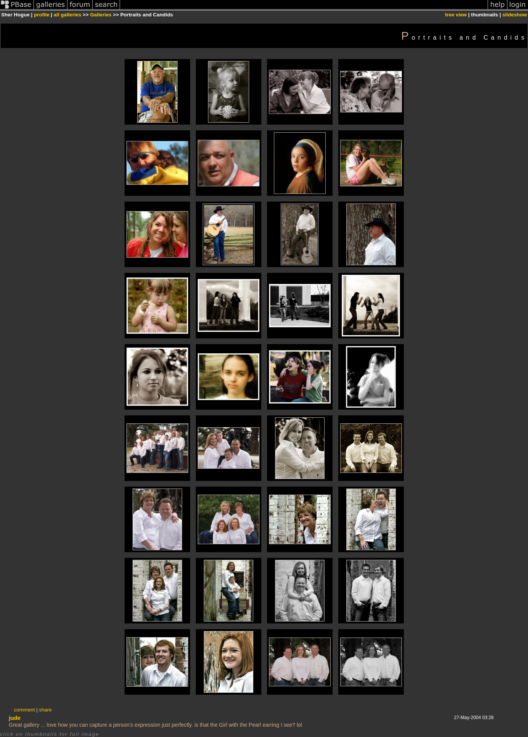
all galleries (68, 15)
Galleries (100, 15)
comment (24, 710)
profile (42, 15)
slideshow (514, 15)
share (45, 710)
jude (15, 718)
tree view (456, 15)
